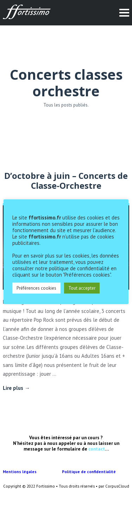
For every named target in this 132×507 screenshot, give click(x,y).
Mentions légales (32, 471)
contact (96, 449)
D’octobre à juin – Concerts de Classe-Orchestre (66, 180)
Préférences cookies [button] (36, 288)
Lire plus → (16, 388)
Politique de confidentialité (89, 471)
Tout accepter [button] (81, 288)
